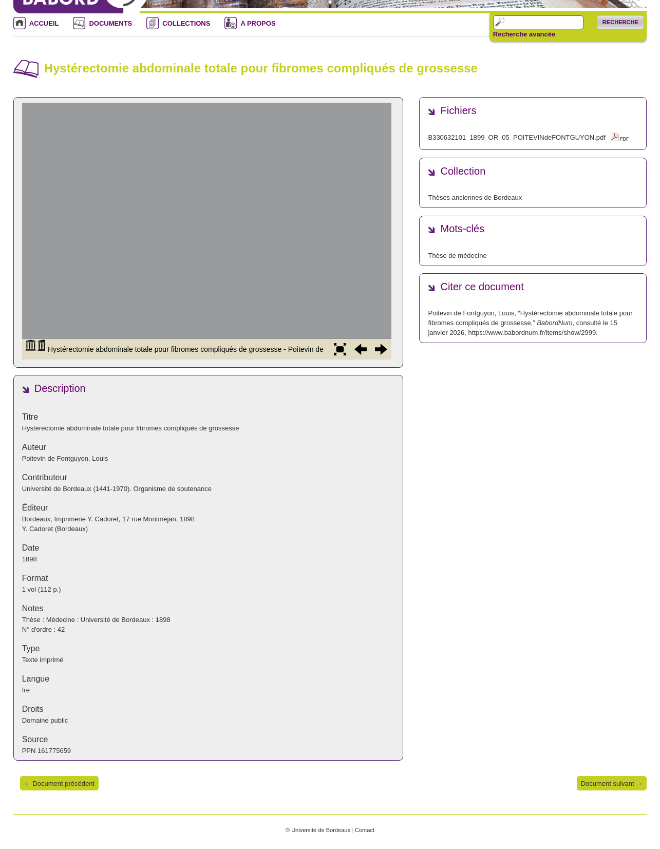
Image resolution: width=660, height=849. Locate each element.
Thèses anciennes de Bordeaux (475, 197)
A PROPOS (257, 23)
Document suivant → (612, 783)
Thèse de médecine (457, 255)
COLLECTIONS (186, 23)
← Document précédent (59, 783)
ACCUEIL (44, 23)
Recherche (620, 22)
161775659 (54, 750)
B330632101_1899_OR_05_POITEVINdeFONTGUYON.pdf (516, 137)
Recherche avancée (524, 34)
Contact (364, 830)
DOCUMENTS (110, 23)
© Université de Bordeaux (318, 830)
